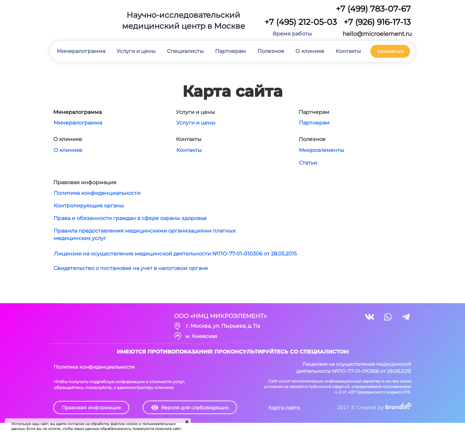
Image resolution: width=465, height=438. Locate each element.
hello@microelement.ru (377, 33)
